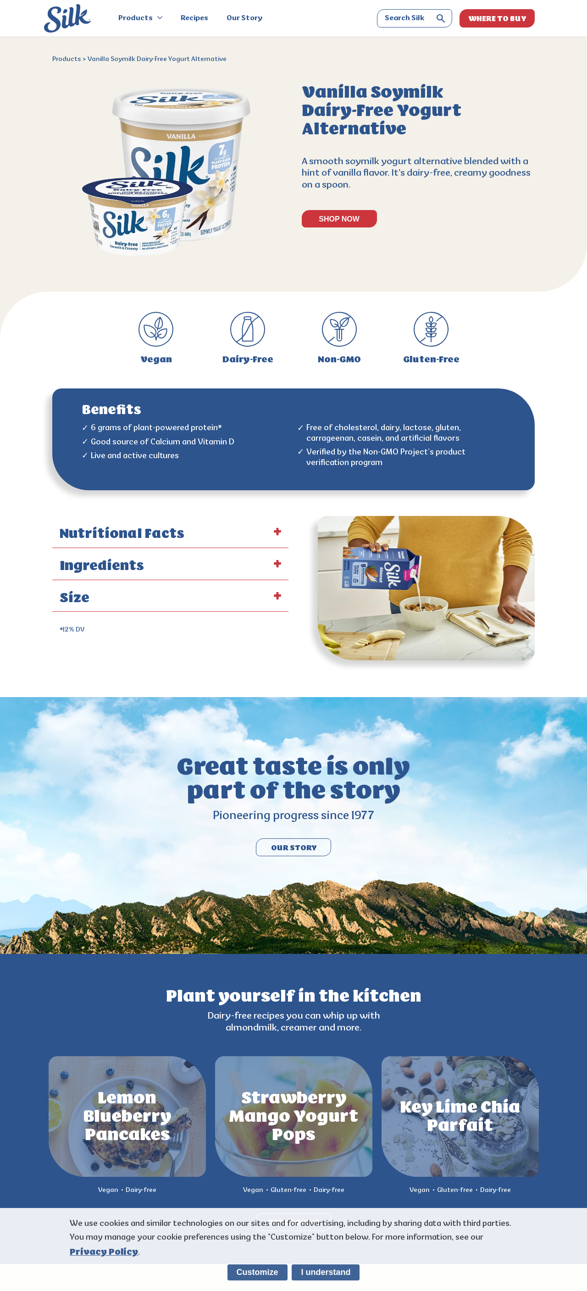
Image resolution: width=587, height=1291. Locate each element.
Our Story (244, 18)
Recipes (194, 18)
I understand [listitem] (325, 1272)
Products (140, 18)
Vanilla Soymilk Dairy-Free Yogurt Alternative (157, 59)
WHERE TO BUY (497, 18)
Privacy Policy (104, 1252)
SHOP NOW (339, 219)
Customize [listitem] (257, 1272)
